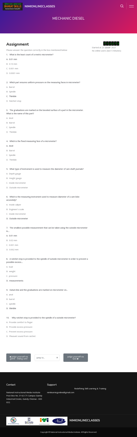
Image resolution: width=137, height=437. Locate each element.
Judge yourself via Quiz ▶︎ (75, 357)
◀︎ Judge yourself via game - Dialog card (18, 357)
